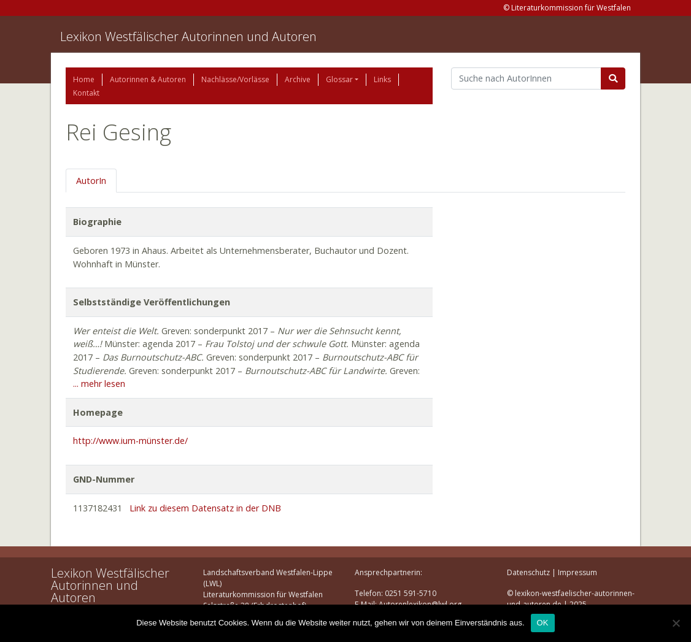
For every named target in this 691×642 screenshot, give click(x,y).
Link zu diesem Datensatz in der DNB (205, 508)
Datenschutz (528, 572)
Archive (298, 79)
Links (382, 79)
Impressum (577, 572)
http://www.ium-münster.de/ (130, 440)
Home (84, 79)
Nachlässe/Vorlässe (235, 79)
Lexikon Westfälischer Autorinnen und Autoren (188, 36)
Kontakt (86, 93)
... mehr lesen (99, 383)
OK (543, 622)
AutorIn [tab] (91, 180)
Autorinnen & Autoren (148, 79)
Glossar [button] (339, 79)
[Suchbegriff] (526, 78)
